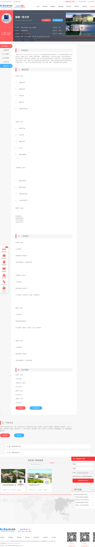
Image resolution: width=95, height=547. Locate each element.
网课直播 (60, 6)
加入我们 (54, 537)
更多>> (93, 489)
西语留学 (76, 6)
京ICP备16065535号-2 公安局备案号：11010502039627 (43, 541)
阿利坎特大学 (15, 452)
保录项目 (84, 6)
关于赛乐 (2, 537)
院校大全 (92, 6)
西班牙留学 (36, 537)
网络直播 (19, 537)
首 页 (38, 6)
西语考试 (68, 6)
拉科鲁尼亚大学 (16, 446)
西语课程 (44, 6)
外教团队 (52, 6)
